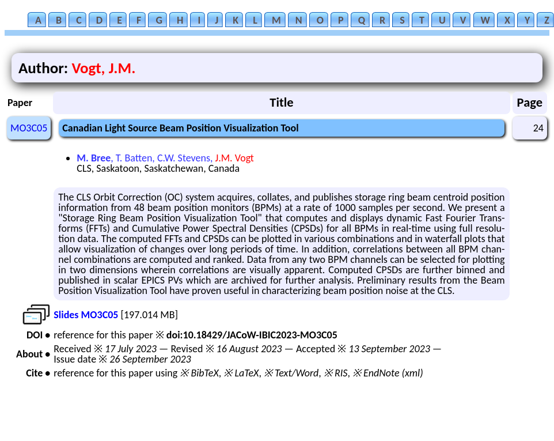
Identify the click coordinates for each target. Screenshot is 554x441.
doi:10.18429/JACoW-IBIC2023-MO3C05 (251, 335)
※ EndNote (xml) (387, 373)
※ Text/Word (291, 373)
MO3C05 (28, 128)
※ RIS (336, 373)
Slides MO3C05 (86, 314)
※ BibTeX (199, 373)
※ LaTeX (241, 373)
